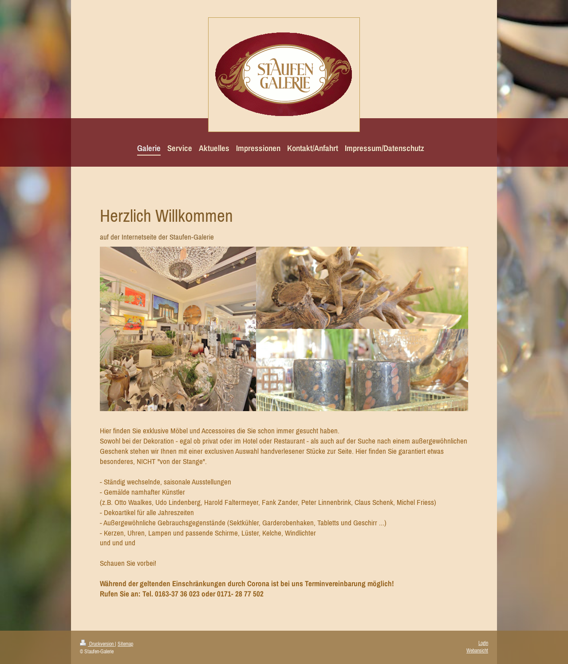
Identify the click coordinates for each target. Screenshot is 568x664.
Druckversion (97, 644)
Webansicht (477, 651)
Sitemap (125, 644)
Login (483, 643)
